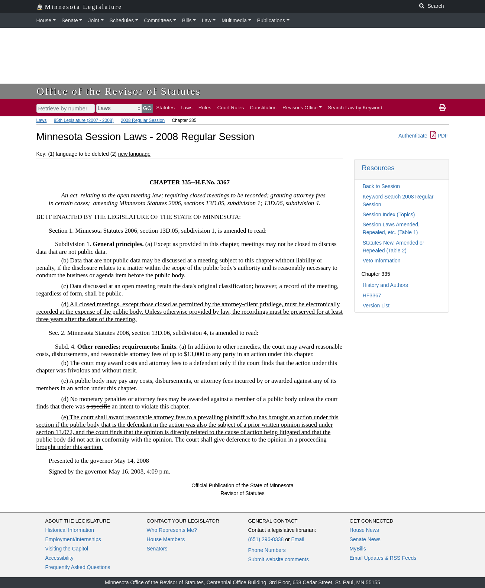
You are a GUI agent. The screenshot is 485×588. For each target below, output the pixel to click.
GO (147, 108)
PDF (439, 136)
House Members (166, 539)
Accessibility (59, 558)
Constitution (263, 107)
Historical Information (69, 530)
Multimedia (234, 20)
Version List (376, 305)
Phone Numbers (267, 550)
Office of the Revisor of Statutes (119, 91)
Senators (157, 549)
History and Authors (385, 285)
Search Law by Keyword (355, 107)
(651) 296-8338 (266, 539)
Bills (187, 20)
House (43, 20)
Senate (70, 20)
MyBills (358, 549)
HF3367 (372, 295)
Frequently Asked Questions (77, 567)
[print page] (442, 107)
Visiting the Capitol (66, 549)
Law (206, 20)
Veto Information (382, 261)
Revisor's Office (300, 107)
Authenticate (412, 136)
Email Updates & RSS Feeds (383, 558)
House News (364, 530)
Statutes (165, 107)
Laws (187, 107)
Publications (271, 20)
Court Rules (230, 107)
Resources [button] (378, 168)
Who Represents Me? (172, 530)
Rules (204, 107)
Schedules (122, 20)
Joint (93, 20)
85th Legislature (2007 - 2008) (84, 120)
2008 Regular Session (143, 120)
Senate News (365, 539)
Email (297, 539)
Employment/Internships (73, 539)
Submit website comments (278, 559)
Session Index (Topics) (389, 214)
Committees (158, 20)
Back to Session (381, 186)
